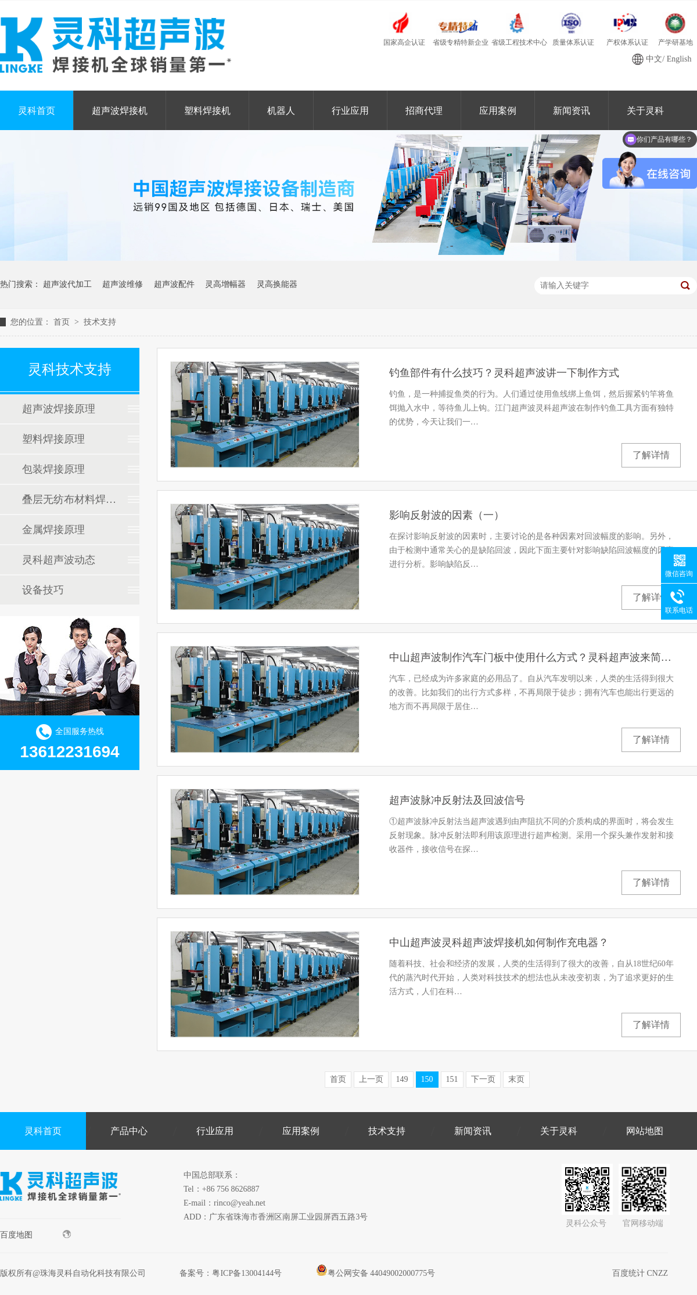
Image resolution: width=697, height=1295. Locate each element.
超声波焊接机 (120, 111)
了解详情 (651, 455)
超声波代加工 (67, 284)
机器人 (281, 111)
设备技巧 (43, 590)
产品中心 (129, 1131)
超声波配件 (174, 284)
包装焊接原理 (53, 469)
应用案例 (497, 111)
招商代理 (424, 111)
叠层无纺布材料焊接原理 (69, 499)
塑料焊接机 (207, 111)
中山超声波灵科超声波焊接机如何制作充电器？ (499, 942)
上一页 (371, 1079)
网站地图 (644, 1131)
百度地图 (35, 1234)
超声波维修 (122, 284)
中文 (654, 59)
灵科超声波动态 (58, 560)
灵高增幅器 (225, 284)
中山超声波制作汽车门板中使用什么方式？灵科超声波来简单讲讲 (535, 657)
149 (402, 1079)
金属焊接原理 (53, 529)
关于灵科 (558, 1131)
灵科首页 (36, 111)
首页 (62, 322)
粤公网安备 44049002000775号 (376, 1273)
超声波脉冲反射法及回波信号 (457, 800)
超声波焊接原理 (58, 409)
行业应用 (350, 111)
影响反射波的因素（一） (446, 515)
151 (452, 1079)
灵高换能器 (277, 284)
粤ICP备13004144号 (247, 1273)
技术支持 (100, 322)
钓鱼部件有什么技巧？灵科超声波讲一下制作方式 (504, 373)
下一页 (483, 1079)
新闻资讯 (571, 111)
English (679, 59)
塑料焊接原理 (53, 439)
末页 (516, 1079)
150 (427, 1079)
